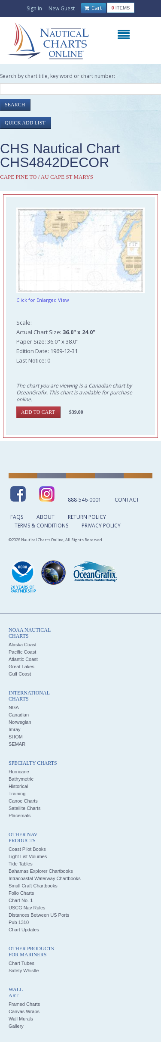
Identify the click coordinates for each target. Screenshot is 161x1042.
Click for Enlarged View (42, 300)
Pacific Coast (22, 651)
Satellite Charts (25, 808)
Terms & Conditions (41, 525)
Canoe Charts (23, 800)
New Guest (62, 8)
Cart (93, 8)
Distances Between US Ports (39, 915)
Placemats (19, 815)
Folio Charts (21, 893)
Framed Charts (24, 1004)
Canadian (19, 714)
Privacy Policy (101, 525)
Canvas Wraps (24, 1011)
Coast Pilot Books (27, 849)
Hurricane (19, 771)
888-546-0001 (84, 499)
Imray (15, 729)
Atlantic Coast (23, 659)
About (45, 517)
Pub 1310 (19, 922)
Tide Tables (21, 863)
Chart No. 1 (21, 900)
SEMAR (17, 744)
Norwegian (20, 722)
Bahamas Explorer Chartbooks (41, 871)
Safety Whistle (24, 970)
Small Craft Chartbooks (33, 885)
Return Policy (87, 517)
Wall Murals (21, 1018)
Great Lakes (21, 666)
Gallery (16, 1026)
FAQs (16, 517)
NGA (14, 707)
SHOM (16, 736)
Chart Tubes (21, 963)
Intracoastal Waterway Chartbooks (45, 878)
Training (17, 793)
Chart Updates (24, 929)
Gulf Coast (20, 673)
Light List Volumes (28, 856)
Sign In (34, 8)
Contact (127, 499)
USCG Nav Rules (27, 907)
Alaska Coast (22, 644)
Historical (18, 786)
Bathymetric (21, 779)
